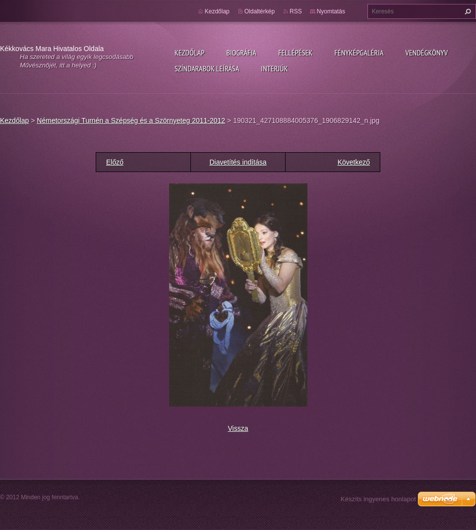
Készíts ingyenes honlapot (378, 499)
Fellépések (295, 53)
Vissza (238, 428)
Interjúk (274, 68)
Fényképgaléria (359, 53)
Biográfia (241, 53)
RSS (296, 11)
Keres (466, 11)
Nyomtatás (331, 11)
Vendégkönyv (427, 53)
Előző (114, 162)
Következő (354, 162)
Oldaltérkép (259, 11)
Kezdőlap (189, 53)
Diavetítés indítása (237, 162)
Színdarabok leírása (207, 68)
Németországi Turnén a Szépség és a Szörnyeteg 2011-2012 (131, 120)
